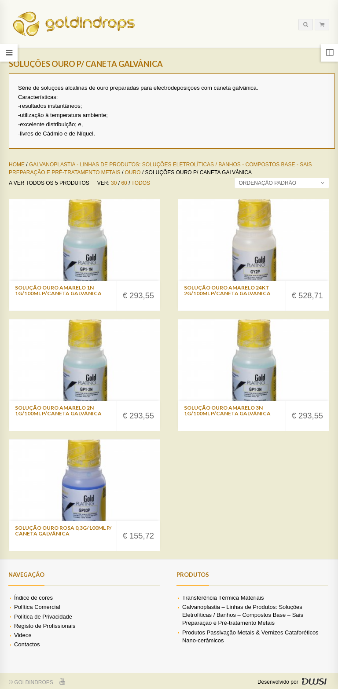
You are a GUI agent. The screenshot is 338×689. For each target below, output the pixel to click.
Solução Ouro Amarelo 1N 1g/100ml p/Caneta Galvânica (58, 290)
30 (114, 183)
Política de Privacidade (43, 616)
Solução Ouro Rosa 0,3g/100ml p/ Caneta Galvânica (63, 530)
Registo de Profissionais (44, 626)
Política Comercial (37, 607)
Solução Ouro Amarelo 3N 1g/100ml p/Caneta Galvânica (227, 410)
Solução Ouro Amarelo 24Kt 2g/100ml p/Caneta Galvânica (227, 290)
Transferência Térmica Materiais (223, 597)
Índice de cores (33, 597)
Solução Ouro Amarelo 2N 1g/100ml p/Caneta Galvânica (58, 410)
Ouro (133, 172)
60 (124, 183)
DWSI (314, 681)
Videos (22, 635)
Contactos (27, 644)
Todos (141, 183)
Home (17, 164)
